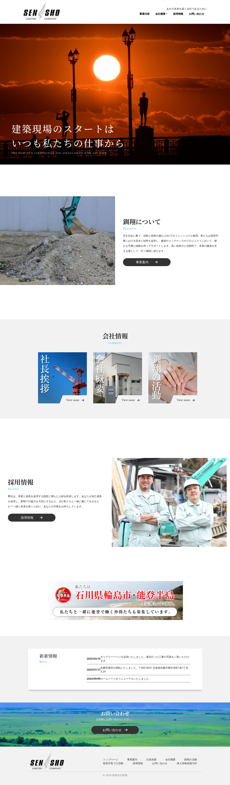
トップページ (110, 759)
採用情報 (178, 14)
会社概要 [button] (160, 14)
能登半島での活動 (113, 763)
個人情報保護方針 (187, 763)
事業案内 (147, 262)
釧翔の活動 (190, 759)
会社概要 (170, 759)
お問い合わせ (196, 14)
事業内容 (144, 14)
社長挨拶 (151, 759)
